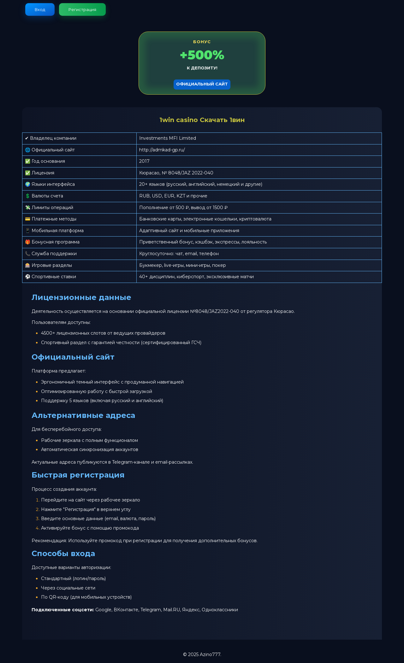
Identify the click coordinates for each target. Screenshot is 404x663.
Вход (40, 9)
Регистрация (82, 9)
